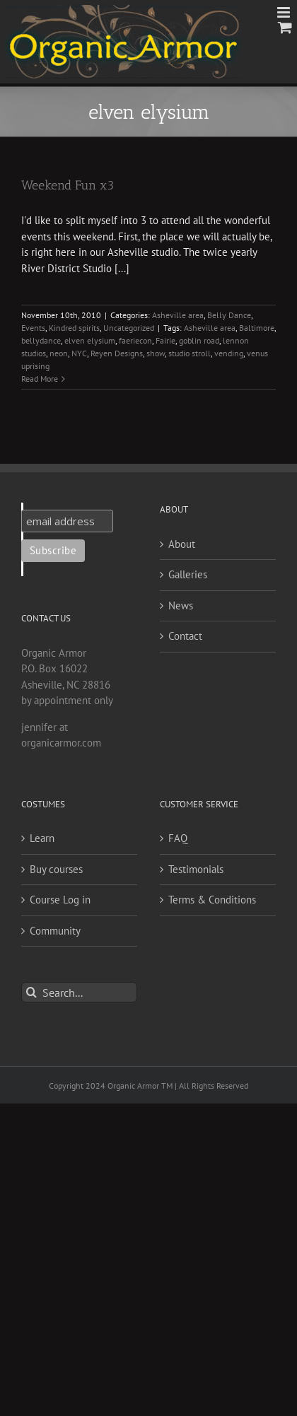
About (181, 544)
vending (228, 353)
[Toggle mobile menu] (284, 12)
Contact (185, 636)
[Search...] (79, 992)
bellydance (41, 340)
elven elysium (89, 340)
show (155, 353)
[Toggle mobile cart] (285, 27)
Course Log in (60, 899)
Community (55, 930)
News (180, 605)
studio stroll (189, 353)
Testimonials (195, 869)
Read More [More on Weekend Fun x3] (39, 378)
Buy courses (56, 869)
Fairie (165, 340)
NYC (79, 353)
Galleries (187, 574)
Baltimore (256, 327)
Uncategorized (128, 327)
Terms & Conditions (212, 899)
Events (33, 327)
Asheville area (178, 315)
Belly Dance (229, 315)
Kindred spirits (74, 327)
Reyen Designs (117, 353)
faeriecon (135, 340)
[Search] (31, 992)
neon (59, 353)
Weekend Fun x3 (67, 185)
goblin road (199, 340)
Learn (42, 838)
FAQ (177, 838)
